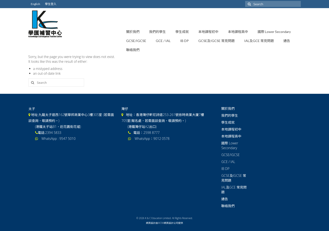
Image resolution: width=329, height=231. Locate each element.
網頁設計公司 (171, 223)
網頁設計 (151, 223)
